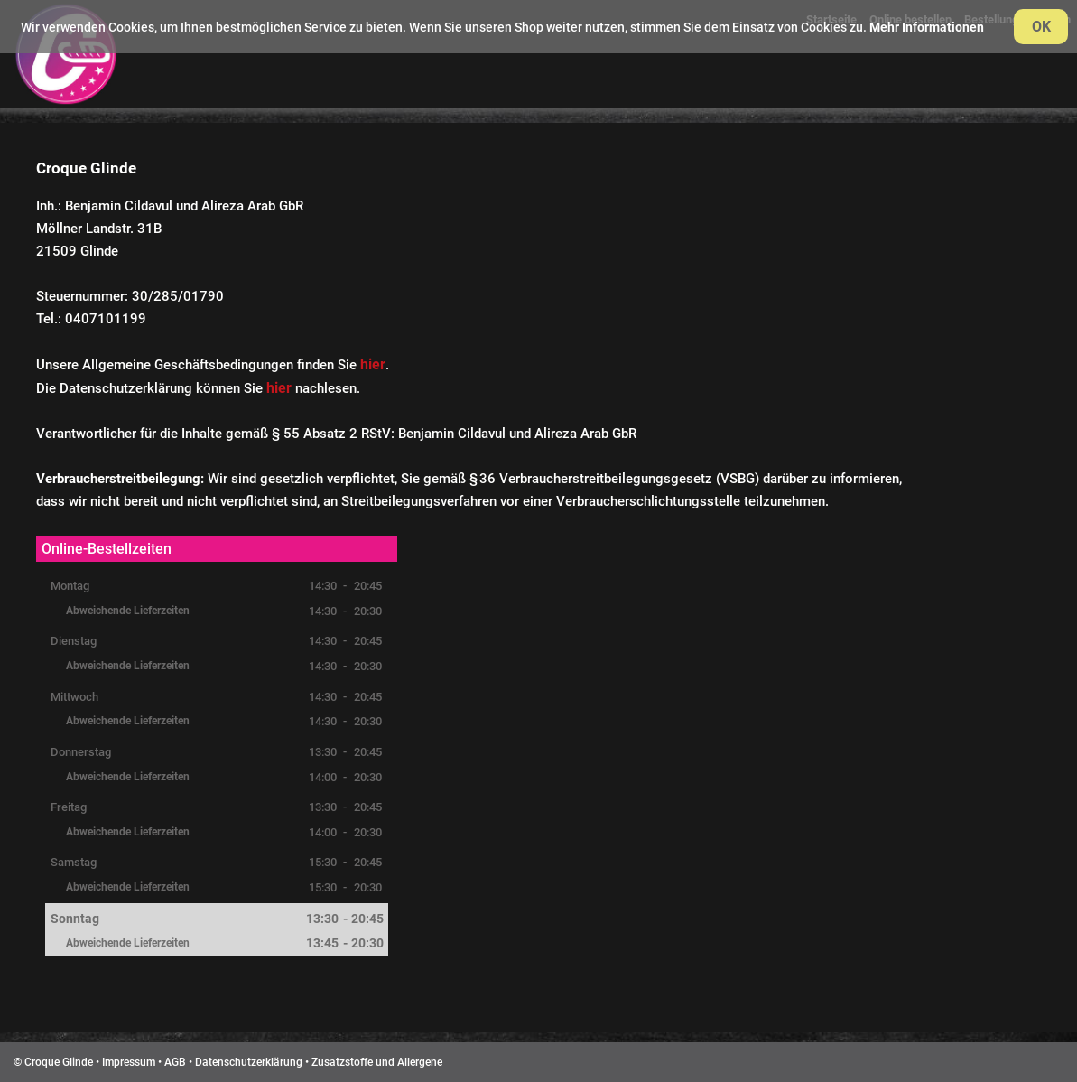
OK (1041, 26)
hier (372, 364)
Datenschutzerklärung (248, 1062)
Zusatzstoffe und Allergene (376, 1062)
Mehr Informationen (926, 27)
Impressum (128, 1062)
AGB (175, 1062)
